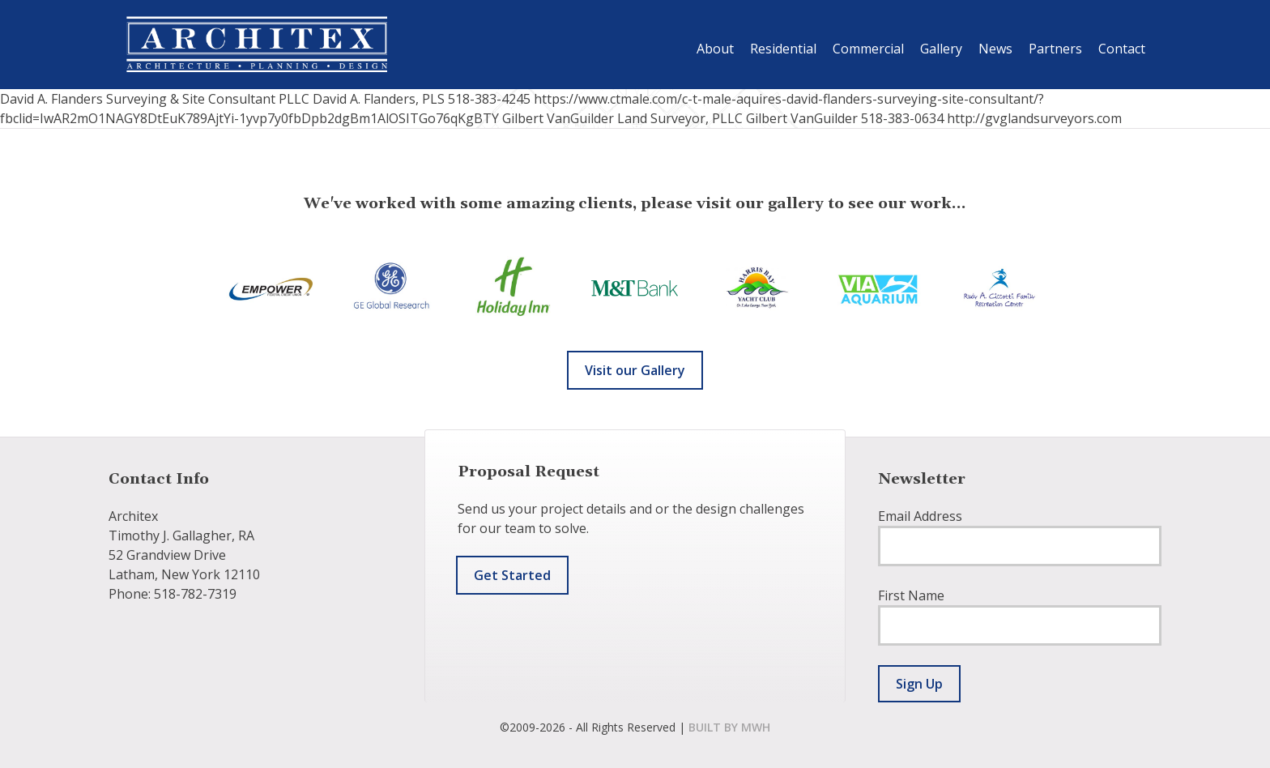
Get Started (512, 575)
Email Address (920, 516)
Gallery (941, 49)
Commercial (868, 49)
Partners (1055, 49)
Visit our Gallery (635, 370)
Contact (1121, 49)
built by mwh (729, 727)
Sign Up (919, 684)
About (715, 49)
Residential (783, 49)
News (995, 49)
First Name (911, 595)
